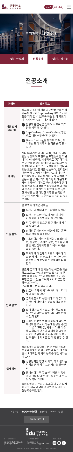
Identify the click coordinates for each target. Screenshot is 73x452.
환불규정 (43, 411)
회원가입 (58, 7)
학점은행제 (17, 59)
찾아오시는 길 (56, 411)
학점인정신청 (60, 59)
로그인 (48, 7)
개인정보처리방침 (29, 411)
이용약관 (14, 411)
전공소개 (38, 59)
